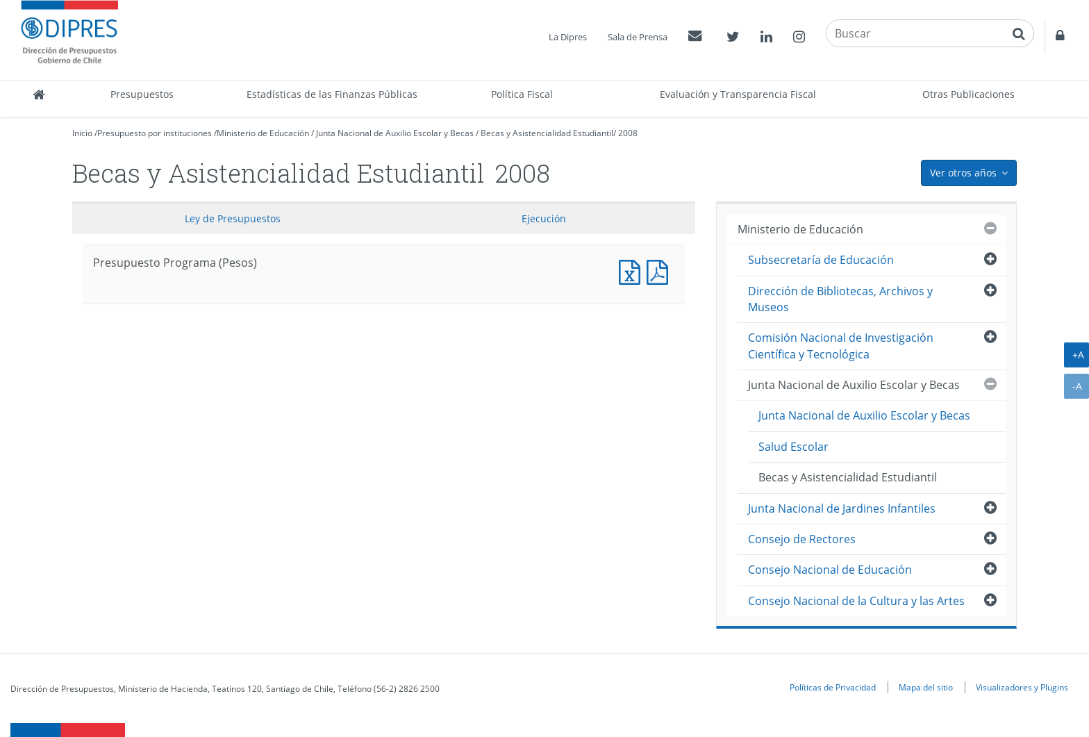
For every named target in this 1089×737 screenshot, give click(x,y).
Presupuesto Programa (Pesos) (633, 270)
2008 (628, 133)
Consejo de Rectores (802, 539)
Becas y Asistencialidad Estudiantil (547, 133)
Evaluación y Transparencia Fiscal (738, 94)
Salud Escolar (793, 446)
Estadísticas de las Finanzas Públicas (332, 94)
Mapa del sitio (926, 687)
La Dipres (568, 37)
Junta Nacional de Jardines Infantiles (842, 508)
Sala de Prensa (637, 37)
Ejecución (544, 218)
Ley (233, 218)
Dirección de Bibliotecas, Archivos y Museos (840, 299)
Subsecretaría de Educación (821, 259)
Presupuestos (142, 94)
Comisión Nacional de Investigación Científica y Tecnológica (840, 345)
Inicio (82, 133)
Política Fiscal (522, 94)
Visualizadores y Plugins (1022, 687)
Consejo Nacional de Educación (830, 569)
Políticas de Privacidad (833, 687)
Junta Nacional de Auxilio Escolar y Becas (395, 133)
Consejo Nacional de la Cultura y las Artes (856, 600)
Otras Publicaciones (968, 94)
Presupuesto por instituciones (154, 133)
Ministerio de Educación (263, 133)
